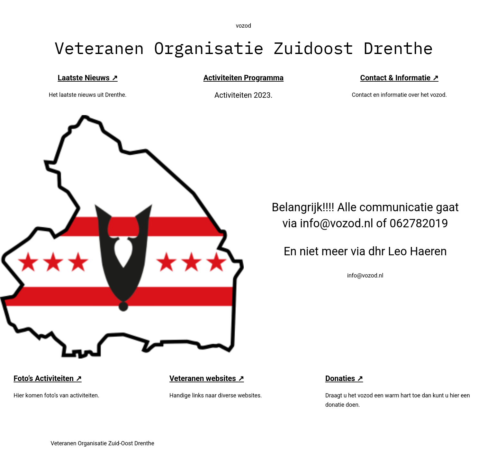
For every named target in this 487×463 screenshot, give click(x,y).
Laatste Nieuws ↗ (88, 77)
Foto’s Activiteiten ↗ (48, 378)
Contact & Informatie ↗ (399, 77)
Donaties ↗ (344, 378)
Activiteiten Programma (243, 77)
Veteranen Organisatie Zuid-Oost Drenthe (102, 443)
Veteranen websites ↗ (206, 378)
